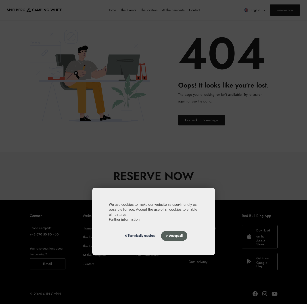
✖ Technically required (139, 235)
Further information (124, 219)
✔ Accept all (174, 235)
